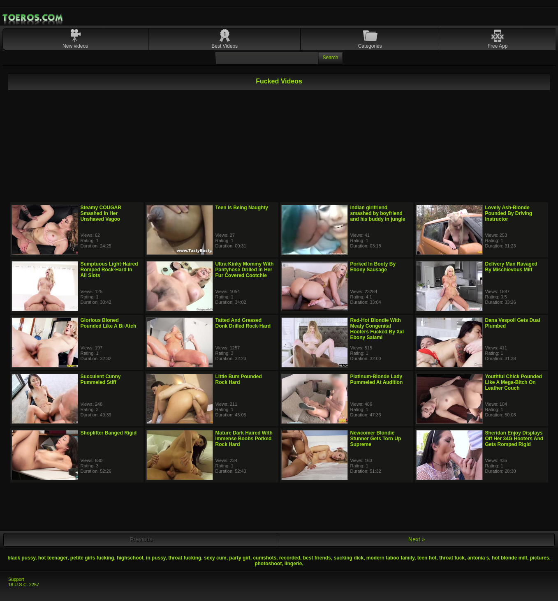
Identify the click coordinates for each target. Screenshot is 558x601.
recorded (289, 558)
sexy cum (215, 558)
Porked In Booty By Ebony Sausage (373, 267)
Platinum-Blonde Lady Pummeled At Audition (376, 379)
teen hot (427, 558)
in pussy (156, 558)
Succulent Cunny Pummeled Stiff (101, 379)
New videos (75, 46)
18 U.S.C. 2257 (23, 584)
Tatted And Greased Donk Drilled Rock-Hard (243, 323)
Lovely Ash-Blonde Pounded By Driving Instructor (509, 213)
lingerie (293, 563)
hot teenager (52, 558)
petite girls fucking (92, 558)
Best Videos (224, 46)
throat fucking (184, 558)
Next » (416, 539)
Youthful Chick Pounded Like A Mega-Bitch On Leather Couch (513, 382)
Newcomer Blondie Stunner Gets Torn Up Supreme (375, 438)
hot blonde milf (509, 558)
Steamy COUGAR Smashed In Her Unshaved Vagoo (101, 213)
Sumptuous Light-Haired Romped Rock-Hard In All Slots (109, 269)
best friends (317, 558)
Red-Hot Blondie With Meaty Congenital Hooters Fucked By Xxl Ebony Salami (377, 328)
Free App (498, 46)
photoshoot (268, 563)
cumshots (264, 558)
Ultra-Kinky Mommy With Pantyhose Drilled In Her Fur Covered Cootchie (244, 269)
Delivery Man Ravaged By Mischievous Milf (511, 267)
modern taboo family (390, 558)
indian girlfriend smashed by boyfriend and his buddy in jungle (377, 213)
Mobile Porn (33, 17)
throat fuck (452, 558)
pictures (539, 558)
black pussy (21, 558)
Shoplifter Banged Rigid (109, 433)
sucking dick (348, 558)
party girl (239, 558)
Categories (370, 46)
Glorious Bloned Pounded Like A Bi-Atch (109, 323)
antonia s (478, 558)
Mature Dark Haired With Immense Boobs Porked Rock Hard (244, 438)
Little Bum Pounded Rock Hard (238, 379)
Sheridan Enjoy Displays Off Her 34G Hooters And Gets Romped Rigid (514, 438)
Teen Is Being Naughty (241, 207)
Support (16, 579)
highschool (130, 558)
